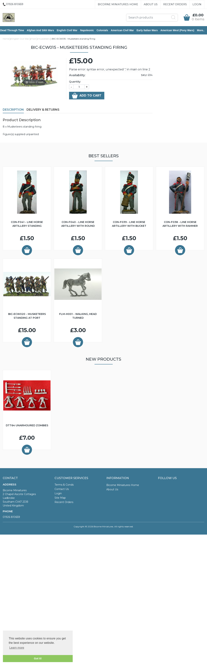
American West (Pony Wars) (180, 30)
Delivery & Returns (43, 110)
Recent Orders (175, 4)
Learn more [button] (16, 647)
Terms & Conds (64, 485)
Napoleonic (89, 30)
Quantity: (75, 82)
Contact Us (62, 489)
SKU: (144, 75)
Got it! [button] (38, 658)
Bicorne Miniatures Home (118, 4)
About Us (151, 4)
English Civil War (69, 30)
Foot (33, 39)
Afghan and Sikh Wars (43, 30)
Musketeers (44, 39)
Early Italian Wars (149, 30)
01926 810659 (11, 517)
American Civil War (124, 30)
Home (6, 39)
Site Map (60, 498)
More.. (203, 30)
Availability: (77, 75)
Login (196, 4)
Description (13, 110)
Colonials (104, 30)
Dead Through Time (15, 30)
